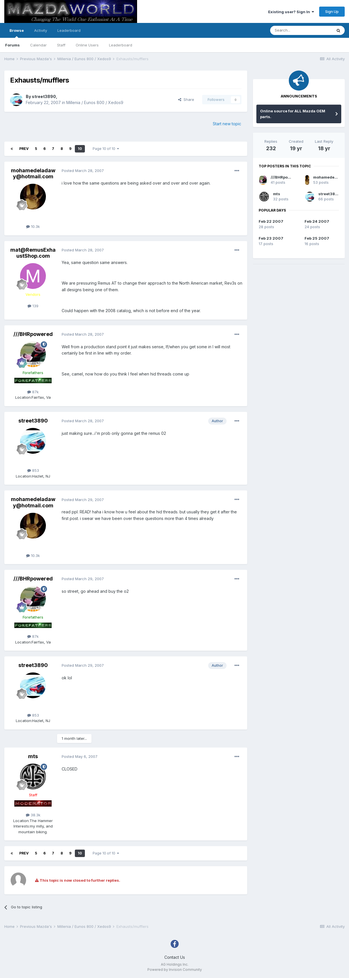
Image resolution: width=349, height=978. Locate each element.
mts (33, 756)
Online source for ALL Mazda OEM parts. (292, 114)
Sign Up (332, 11)
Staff (61, 45)
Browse (16, 33)
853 (33, 470)
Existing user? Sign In (291, 11)
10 (80, 148)
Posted (83, 170)
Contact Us (174, 957)
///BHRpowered (33, 334)
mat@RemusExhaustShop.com (33, 253)
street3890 (44, 96)
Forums (12, 45)
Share (186, 99)
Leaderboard (120, 45)
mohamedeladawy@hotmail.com (33, 173)
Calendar (38, 45)
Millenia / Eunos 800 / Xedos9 (94, 102)
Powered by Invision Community (174, 969)
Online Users (87, 45)
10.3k (33, 226)
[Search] (301, 30)
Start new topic (227, 123)
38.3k (33, 815)
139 (33, 306)
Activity (40, 30)
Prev (24, 148)
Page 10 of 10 (106, 148)
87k (33, 392)
